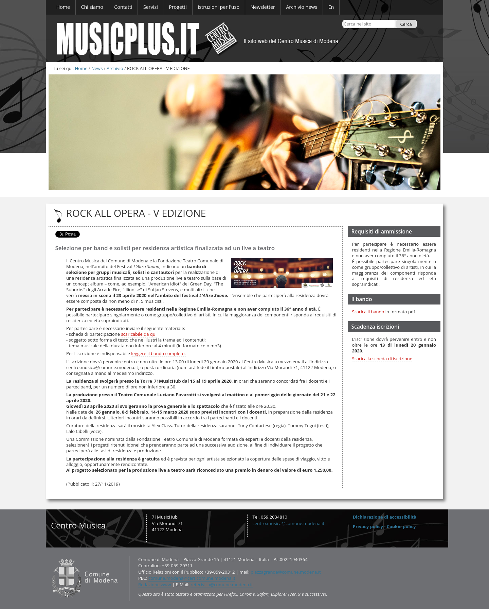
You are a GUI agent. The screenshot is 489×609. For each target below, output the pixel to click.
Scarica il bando (368, 312)
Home (81, 68)
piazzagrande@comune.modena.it (286, 572)
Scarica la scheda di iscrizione (382, 358)
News (97, 68)
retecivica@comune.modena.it (222, 584)
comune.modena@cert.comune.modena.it (191, 578)
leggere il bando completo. (158, 353)
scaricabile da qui (139, 334)
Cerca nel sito (343, 19)
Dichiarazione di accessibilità (384, 517)
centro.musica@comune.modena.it (289, 523)
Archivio (115, 68)
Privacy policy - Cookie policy (384, 526)
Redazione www (154, 584)
